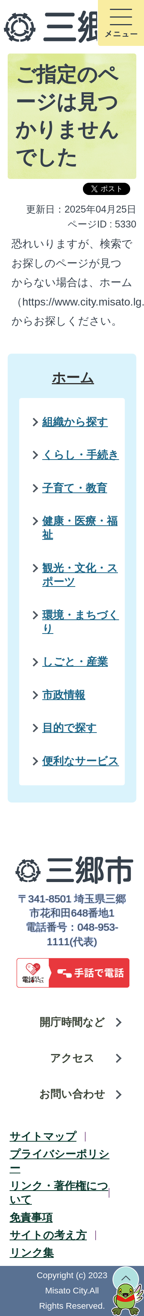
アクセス (72, 1058)
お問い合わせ (72, 1094)
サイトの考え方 (48, 1235)
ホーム (73, 377)
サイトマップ (43, 1136)
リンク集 (32, 1253)
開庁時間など (72, 1022)
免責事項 (31, 1217)
